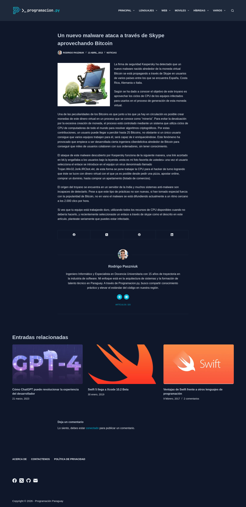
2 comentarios (191, 398)
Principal (127, 10)
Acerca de (19, 459)
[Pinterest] (139, 234)
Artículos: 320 (123, 305)
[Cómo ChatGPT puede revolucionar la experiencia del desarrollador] (47, 364)
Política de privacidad (69, 459)
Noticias (112, 53)
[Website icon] (119, 297)
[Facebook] (74, 234)
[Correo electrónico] (35, 480)
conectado (92, 428)
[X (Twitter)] (106, 234)
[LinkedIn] (172, 234)
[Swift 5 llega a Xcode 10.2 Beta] (123, 364)
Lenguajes (148, 10)
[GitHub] (28, 480)
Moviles (183, 10)
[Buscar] (232, 10)
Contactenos (40, 459)
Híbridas (201, 10)
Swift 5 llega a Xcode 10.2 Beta (108, 389)
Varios (220, 10)
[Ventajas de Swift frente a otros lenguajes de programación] (198, 364)
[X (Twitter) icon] (126, 297)
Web (167, 10)
